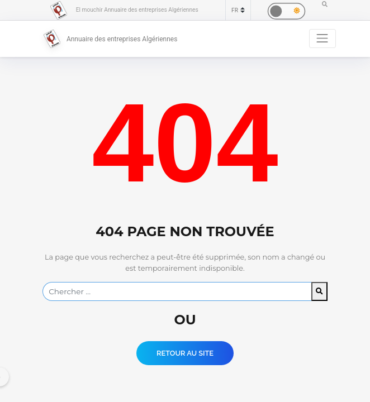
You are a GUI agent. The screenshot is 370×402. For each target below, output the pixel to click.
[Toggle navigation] (322, 38)
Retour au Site (185, 353)
